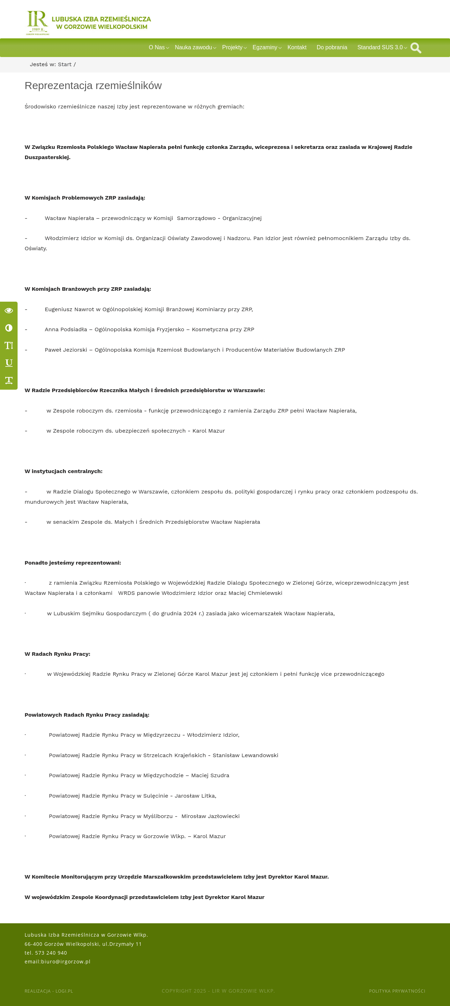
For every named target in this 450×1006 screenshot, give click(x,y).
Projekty (232, 47)
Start (65, 64)
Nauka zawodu (193, 47)
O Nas (157, 47)
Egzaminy (265, 47)
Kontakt (297, 47)
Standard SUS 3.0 (380, 47)
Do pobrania (332, 47)
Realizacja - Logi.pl (53, 990)
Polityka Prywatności (392, 990)
